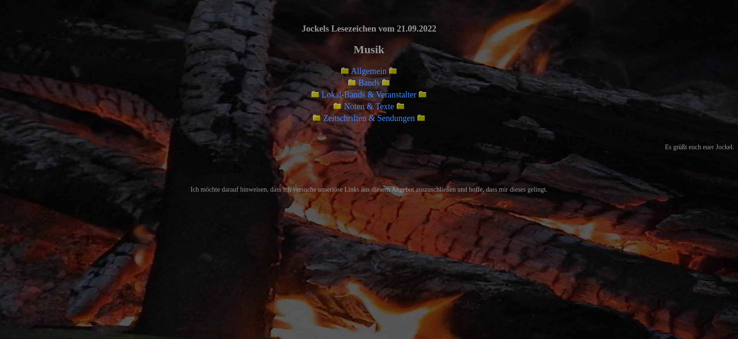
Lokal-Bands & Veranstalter (369, 94)
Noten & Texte (369, 106)
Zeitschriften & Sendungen (369, 118)
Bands (369, 83)
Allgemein (369, 71)
